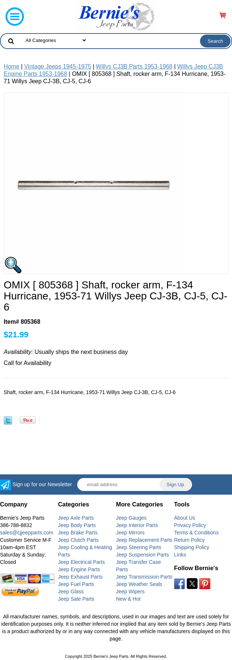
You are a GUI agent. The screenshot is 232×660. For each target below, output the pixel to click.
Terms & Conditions (196, 533)
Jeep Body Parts (77, 525)
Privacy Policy (190, 525)
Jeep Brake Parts (77, 533)
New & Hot (128, 599)
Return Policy (189, 540)
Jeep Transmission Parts (144, 577)
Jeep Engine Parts (79, 569)
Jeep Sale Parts (76, 599)
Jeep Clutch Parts (78, 540)
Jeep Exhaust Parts (80, 577)
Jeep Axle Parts (76, 518)
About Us (184, 518)
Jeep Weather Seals (139, 584)
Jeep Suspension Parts (142, 555)
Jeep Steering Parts (138, 547)
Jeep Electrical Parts (81, 562)
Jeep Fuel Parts (76, 584)
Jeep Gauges (131, 518)
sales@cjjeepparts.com (26, 533)
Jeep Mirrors (130, 533)
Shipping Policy (191, 547)
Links (180, 555)
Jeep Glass (71, 591)
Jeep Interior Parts (137, 525)
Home (11, 66)
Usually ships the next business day (66, 352)
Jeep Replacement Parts (144, 540)
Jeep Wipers (130, 591)
